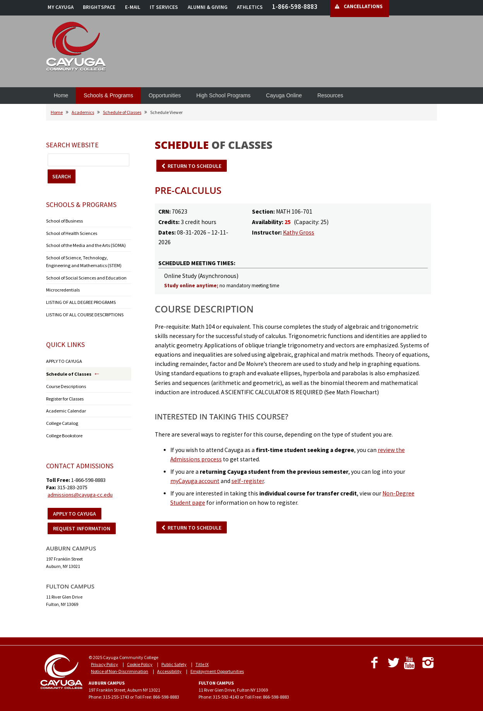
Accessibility (169, 667)
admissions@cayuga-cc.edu (80, 490)
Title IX (202, 660)
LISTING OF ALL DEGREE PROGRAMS (81, 300)
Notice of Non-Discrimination (119, 667)
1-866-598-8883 (294, 6)
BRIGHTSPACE (99, 7)
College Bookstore (63, 432)
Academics (83, 112)
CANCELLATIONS (363, 6)
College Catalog (61, 420)
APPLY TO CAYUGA (63, 359)
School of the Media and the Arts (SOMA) (85, 245)
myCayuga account (194, 481)
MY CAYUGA (61, 7)
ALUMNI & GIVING (208, 7)
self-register (247, 481)
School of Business (64, 221)
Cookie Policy (139, 660)
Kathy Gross (298, 232)
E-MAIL (132, 7)
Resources (330, 95)
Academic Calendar (66, 408)
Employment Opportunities (217, 667)
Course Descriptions (65, 384)
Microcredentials (62, 288)
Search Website (72, 144)
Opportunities (165, 95)
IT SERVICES (164, 7)
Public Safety (174, 660)
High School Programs (223, 95)
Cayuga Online (284, 95)
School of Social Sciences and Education (85, 276)
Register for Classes (64, 396)
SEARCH (61, 176)
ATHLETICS (250, 7)
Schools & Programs (108, 95)
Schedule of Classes (122, 112)
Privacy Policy (104, 660)
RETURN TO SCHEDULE (194, 165)
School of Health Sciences (71, 233)
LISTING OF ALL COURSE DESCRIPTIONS (84, 312)
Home (61, 95)
